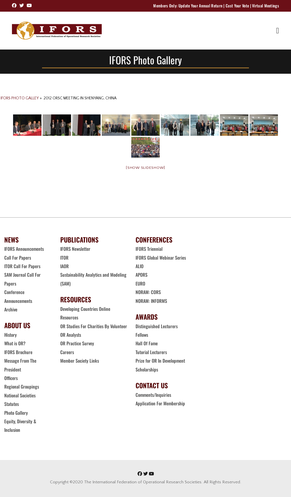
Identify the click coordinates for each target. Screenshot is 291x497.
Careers (67, 352)
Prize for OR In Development (160, 360)
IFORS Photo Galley (19, 98)
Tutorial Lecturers (151, 352)
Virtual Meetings (265, 6)
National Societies (20, 395)
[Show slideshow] (145, 168)
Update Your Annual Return (200, 6)
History (10, 334)
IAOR (64, 266)
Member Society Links (80, 360)
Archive (10, 309)
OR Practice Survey (77, 343)
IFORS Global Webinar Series (161, 257)
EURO (140, 283)
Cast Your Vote (237, 6)
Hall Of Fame (147, 343)
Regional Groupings (21, 386)
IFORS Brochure (18, 352)
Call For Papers (17, 257)
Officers (11, 378)
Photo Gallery (16, 412)
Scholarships (147, 369)
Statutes (11, 404)
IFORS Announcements (24, 248)
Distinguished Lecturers (157, 326)
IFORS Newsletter (75, 248)
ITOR (64, 257)
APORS (141, 274)
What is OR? (15, 343)
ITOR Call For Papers (22, 266)
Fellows (142, 334)
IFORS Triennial (149, 248)
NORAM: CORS (148, 292)
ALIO (140, 266)
